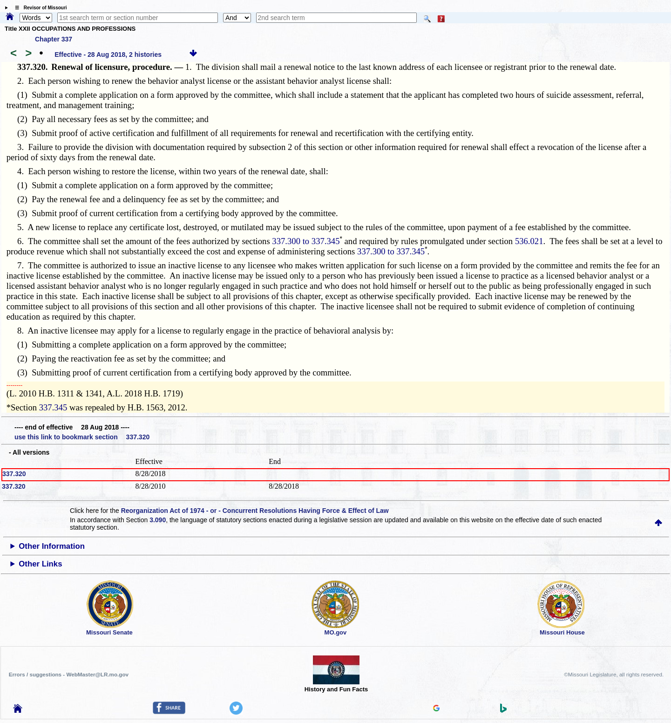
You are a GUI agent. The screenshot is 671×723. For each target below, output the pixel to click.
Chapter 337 (53, 39)
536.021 (529, 241)
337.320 (14, 473)
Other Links (40, 563)
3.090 (157, 520)
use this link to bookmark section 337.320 (81, 437)
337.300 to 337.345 (305, 241)
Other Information (52, 546)
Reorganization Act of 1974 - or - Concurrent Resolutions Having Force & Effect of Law (255, 510)
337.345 (53, 407)
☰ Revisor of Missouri (38, 7)
